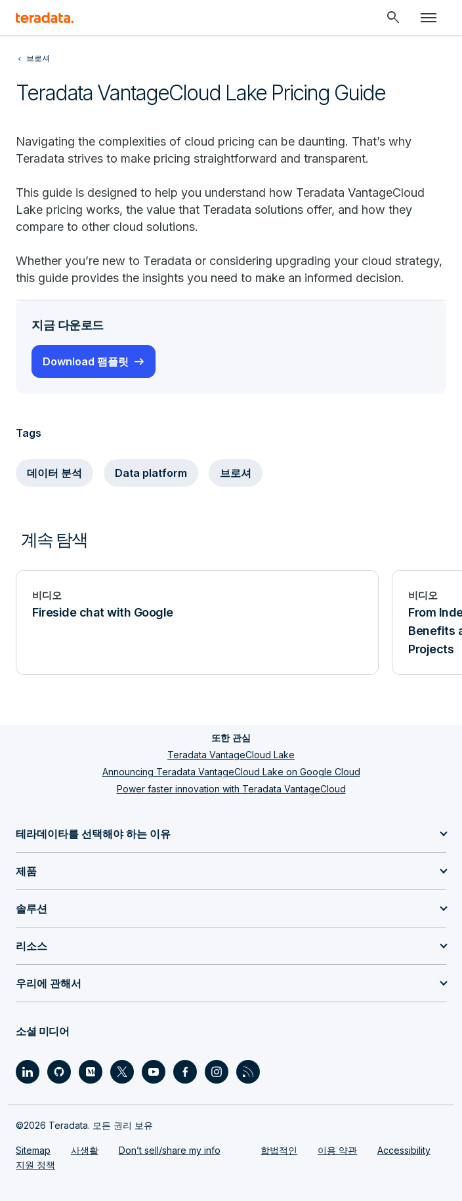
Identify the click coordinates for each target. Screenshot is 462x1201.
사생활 (84, 1150)
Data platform (151, 472)
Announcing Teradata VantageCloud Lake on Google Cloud (231, 771)
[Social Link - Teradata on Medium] (90, 1072)
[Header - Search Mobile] (393, 17)
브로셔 (235, 472)
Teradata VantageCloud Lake (231, 754)
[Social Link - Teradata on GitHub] (59, 1072)
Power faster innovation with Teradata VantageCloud (231, 788)
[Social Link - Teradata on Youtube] (153, 1072)
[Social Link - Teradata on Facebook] (185, 1072)
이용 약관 (337, 1150)
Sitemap (33, 1150)
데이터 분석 (54, 472)
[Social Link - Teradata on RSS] (248, 1072)
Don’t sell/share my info (169, 1150)
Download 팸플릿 (86, 361)
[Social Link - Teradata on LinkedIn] (27, 1072)
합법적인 (279, 1150)
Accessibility (403, 1150)
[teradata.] (45, 18)
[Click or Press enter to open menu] (428, 17)
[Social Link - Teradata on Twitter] (122, 1072)
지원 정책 (35, 1164)
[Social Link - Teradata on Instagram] (216, 1072)
